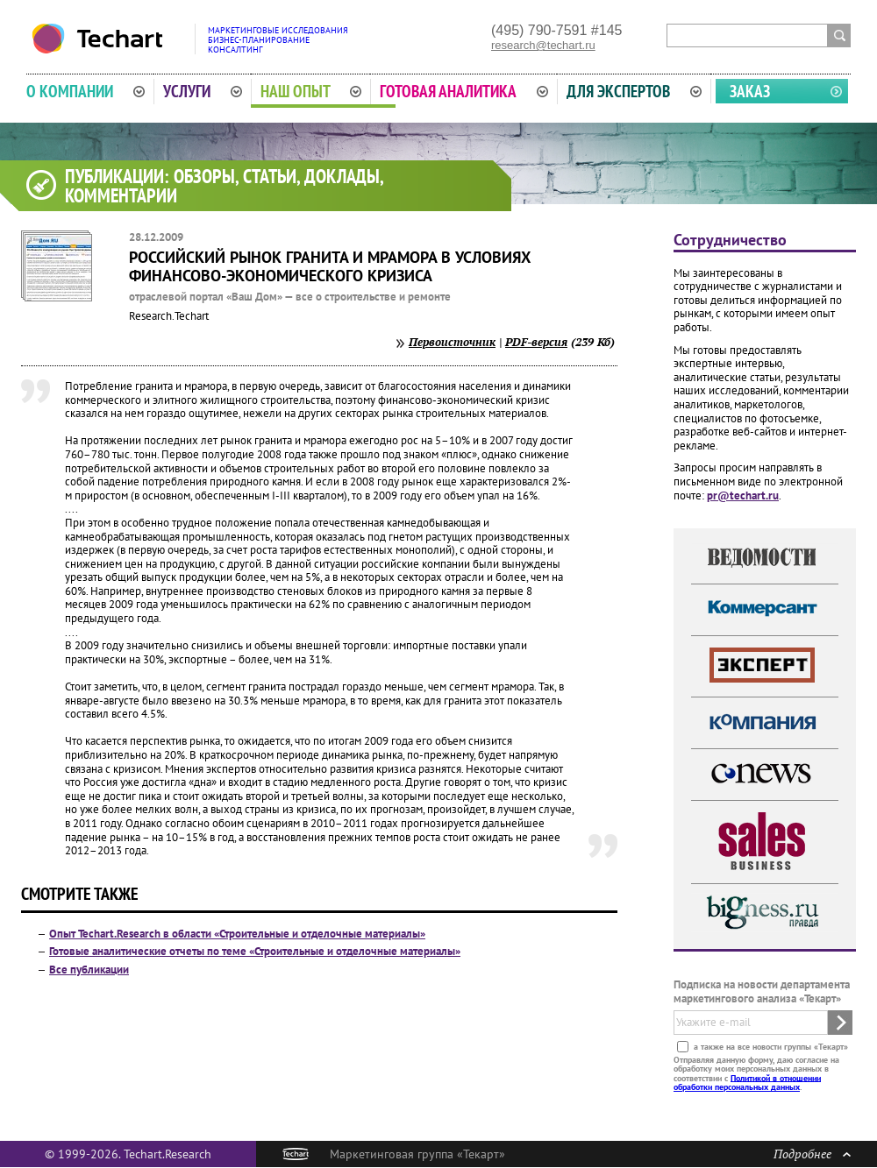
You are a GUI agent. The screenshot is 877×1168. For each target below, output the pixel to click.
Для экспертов (634, 91)
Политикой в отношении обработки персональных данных (747, 1082)
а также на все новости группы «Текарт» (769, 1045)
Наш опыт (311, 91)
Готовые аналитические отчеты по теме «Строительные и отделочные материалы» (254, 951)
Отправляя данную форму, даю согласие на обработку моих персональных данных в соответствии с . (756, 1072)
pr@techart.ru (743, 495)
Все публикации (89, 969)
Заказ (750, 91)
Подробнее (812, 1153)
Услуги (202, 91)
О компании (85, 91)
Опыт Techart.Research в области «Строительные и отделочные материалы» (237, 933)
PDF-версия (536, 342)
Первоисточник (452, 342)
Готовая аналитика (464, 91)
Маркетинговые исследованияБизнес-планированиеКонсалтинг (278, 40)
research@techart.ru (543, 45)
